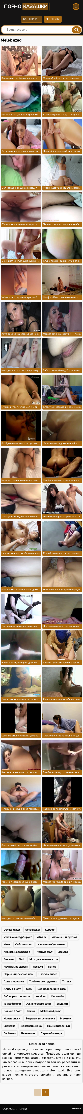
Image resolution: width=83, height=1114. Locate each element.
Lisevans (63, 952)
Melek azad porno (50, 1011)
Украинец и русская (64, 937)
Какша (31, 1011)
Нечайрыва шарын (15, 967)
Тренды (52, 19)
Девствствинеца (31, 1026)
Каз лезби (57, 996)
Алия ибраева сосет (38, 1004)
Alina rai (41, 937)
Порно (26, 6)
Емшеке (9, 959)
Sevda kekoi (32, 930)
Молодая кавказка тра (43, 959)
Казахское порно (14, 1109)
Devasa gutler (12, 930)
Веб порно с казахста (17, 996)
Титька (66, 981)
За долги (62, 1004)
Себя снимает (23, 944)
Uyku (29, 989)
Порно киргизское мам (18, 974)
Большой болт (12, 1011)
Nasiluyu (38, 967)
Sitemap (76, 1108)
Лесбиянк (10, 1033)
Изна (7, 944)
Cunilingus (9, 1026)
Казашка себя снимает (52, 944)
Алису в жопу (12, 989)
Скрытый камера (51, 1033)
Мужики (65, 1018)
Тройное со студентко (43, 981)
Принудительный (58, 1026)
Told (21, 959)
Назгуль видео (47, 974)
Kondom (40, 996)
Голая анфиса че (14, 981)
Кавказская (28, 1033)
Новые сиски (12, 1018)
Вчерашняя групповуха (40, 1018)
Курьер (49, 930)
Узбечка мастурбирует (18, 937)
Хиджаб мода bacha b (17, 952)
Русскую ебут (44, 952)
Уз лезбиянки (12, 1004)
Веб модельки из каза (51, 989)
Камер (52, 967)
